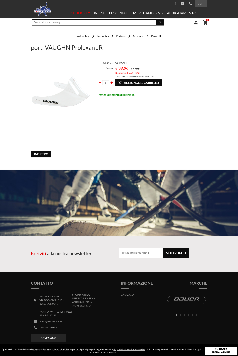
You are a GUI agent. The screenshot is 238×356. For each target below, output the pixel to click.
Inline (99, 13)
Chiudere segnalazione (221, 351)
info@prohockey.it (52, 321)
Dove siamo (48, 338)
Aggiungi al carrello (138, 83)
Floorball (119, 13)
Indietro (41, 154)
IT (203, 3)
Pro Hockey (82, 36)
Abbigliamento (181, 13)
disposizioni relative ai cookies (129, 349)
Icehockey (80, 13)
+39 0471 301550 (48, 327)
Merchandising (148, 13)
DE (199, 3)
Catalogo (127, 294)
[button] (176, 315)
